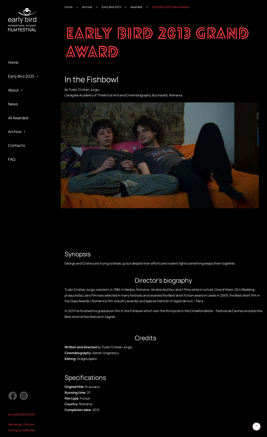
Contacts (16, 145)
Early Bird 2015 (21, 260)
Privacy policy (20, 253)
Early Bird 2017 (20, 232)
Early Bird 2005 (21, 301)
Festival (15, 184)
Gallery (14, 190)
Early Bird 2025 (21, 76)
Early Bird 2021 (21, 176)
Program (15, 218)
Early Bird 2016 (21, 246)
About (13, 90)
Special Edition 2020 (26, 190)
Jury (12, 260)
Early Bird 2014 (21, 273)
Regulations (18, 197)
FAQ (11, 159)
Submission (18, 246)
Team (13, 211)
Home (13, 62)
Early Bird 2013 (21, 287)
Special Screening (24, 204)
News (13, 104)
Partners (16, 239)
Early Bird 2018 (21, 218)
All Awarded (18, 118)
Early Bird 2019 (21, 204)
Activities (16, 225)
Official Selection (23, 232)
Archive (14, 131)
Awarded (15, 176)
